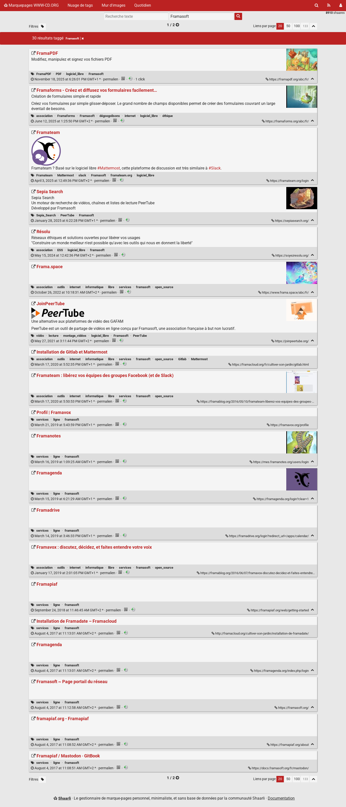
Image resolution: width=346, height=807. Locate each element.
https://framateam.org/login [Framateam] (287, 181)
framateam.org (121, 175)
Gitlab (182, 359)
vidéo (40, 336)
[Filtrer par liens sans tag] (42, 26)
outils (61, 287)
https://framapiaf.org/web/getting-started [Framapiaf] (278, 610)
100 (297, 26)
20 (280, 26)
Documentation (281, 798)
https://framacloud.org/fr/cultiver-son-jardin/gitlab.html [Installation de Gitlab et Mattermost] (268, 364)
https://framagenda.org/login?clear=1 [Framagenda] (281, 499)
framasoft (97, 250)
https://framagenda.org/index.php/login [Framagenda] (279, 671)
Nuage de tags (80, 5)
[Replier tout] (313, 26)
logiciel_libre (75, 74)
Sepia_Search (46, 215)
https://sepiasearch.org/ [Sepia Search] (290, 221)
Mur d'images (113, 5)
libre (111, 287)
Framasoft (96, 74)
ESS (60, 250)
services (125, 287)
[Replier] (312, 78)
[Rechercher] (316, 5)
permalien (75, 79)
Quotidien (142, 5)
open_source (164, 287)
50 (288, 26)
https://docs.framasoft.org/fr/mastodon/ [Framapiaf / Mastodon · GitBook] (278, 768)
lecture (53, 336)
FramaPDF (43, 74)
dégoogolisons (109, 116)
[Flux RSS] (328, 5)
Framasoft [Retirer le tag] (75, 38)
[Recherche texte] (136, 16)
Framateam (44, 175)
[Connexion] (340, 5)
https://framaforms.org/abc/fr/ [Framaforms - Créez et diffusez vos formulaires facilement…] (285, 121)
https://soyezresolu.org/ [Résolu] (290, 255)
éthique (167, 116)
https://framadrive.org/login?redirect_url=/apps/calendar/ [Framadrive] (267, 536)
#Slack (215, 168)
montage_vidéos (74, 336)
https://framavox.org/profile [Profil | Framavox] (288, 425)
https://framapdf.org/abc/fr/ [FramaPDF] (287, 79)
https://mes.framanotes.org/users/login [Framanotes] (279, 462)
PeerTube (67, 215)
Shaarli (64, 798)
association (44, 116)
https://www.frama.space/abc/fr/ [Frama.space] (283, 292)
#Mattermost (108, 168)
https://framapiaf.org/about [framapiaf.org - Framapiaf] (288, 745)
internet (130, 116)
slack (82, 175)
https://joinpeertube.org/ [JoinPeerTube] (290, 341)
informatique (94, 287)
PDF (58, 74)
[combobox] (201, 16)
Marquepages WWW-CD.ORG (31, 5)
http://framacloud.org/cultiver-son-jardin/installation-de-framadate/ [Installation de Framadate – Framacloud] (260, 633)
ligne (56, 419)
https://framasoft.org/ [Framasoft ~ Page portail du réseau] (291, 708)
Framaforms (66, 116)
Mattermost (65, 175)
